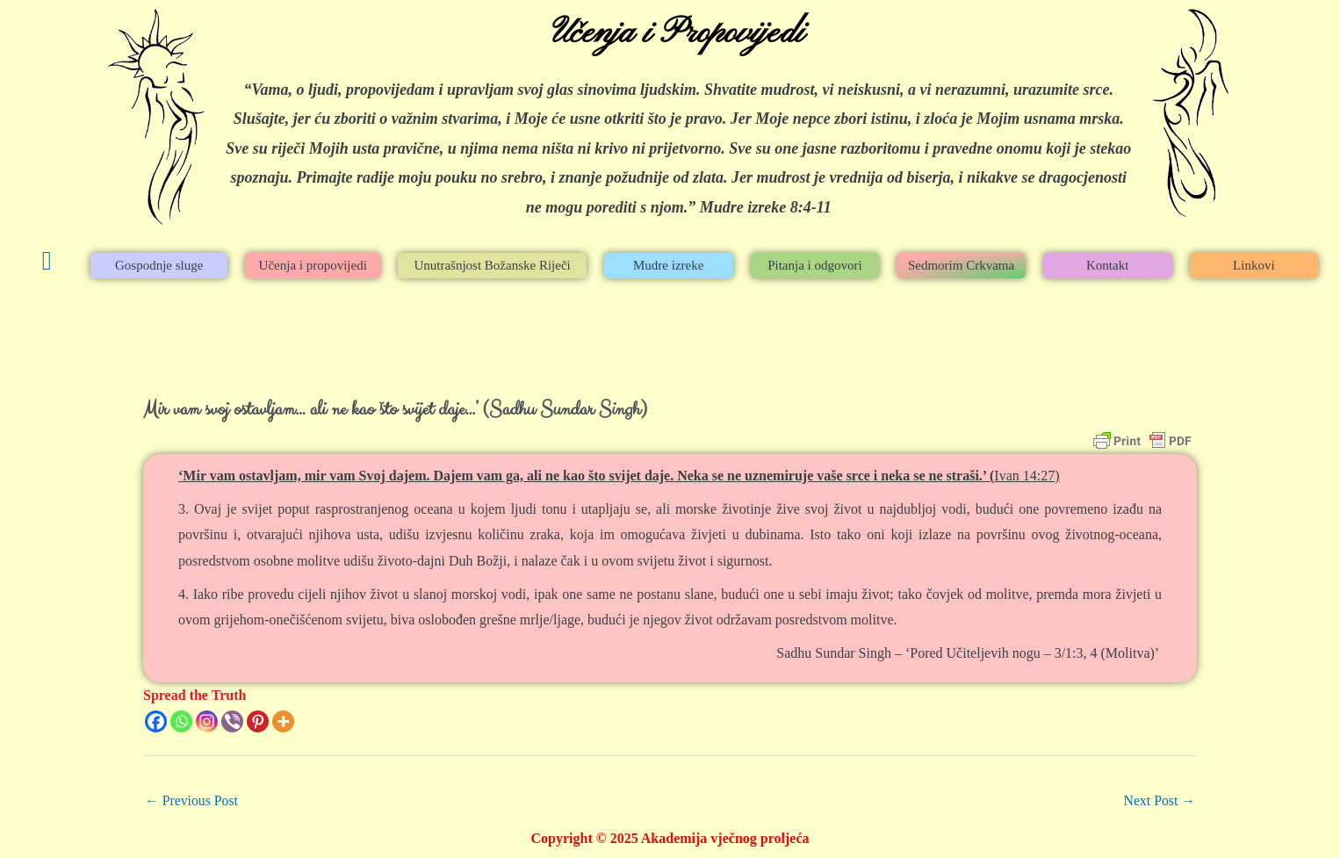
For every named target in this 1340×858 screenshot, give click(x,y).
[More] (283, 721)
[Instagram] (207, 721)
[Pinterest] (258, 721)
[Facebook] (156, 721)
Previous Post (192, 800)
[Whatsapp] (181, 721)
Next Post (1158, 800)
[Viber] (232, 721)
